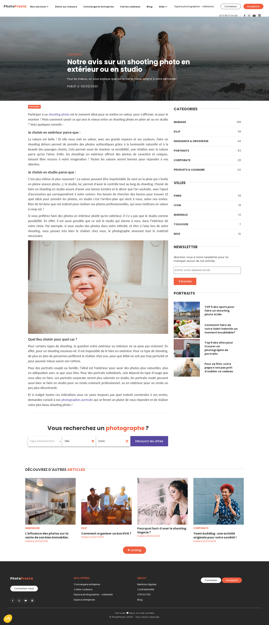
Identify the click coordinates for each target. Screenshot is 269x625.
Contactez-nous (24, 587)
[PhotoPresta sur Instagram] (249, 16)
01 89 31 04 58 (229, 15)
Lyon (207, 205)
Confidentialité (145, 589)
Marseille (207, 215)
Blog (149, 6)
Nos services (39, 6)
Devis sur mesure (66, 6)
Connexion (230, 6)
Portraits (207, 151)
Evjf (207, 131)
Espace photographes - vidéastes (194, 6)
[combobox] (45, 441)
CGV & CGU (144, 594)
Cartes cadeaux (130, 6)
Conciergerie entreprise (98, 6)
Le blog (134, 550)
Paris (207, 196)
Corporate (207, 160)
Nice (207, 234)
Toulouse (207, 224)
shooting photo (59, 114)
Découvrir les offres (149, 441)
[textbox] (45, 441)
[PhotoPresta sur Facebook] (245, 16)
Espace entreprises (84, 599)
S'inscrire (185, 281)
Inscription (253, 6)
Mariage (207, 122)
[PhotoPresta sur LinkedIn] (259, 16)
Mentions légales (147, 584)
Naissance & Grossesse (207, 141)
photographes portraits (77, 400)
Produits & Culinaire (207, 170)
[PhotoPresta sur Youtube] (254, 16)
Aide (163, 6)
